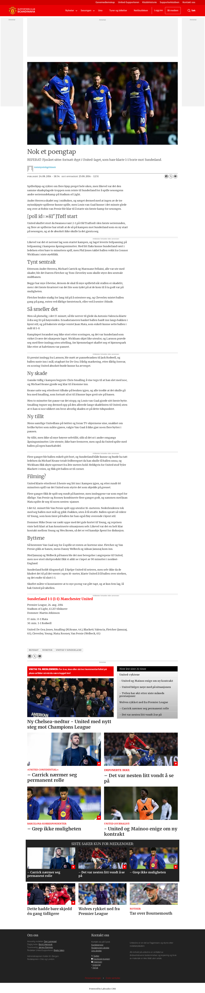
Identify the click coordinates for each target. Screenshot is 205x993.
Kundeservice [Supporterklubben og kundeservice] (97, 945)
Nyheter (69, 10)
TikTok (95, 968)
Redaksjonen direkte (100, 948)
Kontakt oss (189, 2)
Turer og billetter (118, 10)
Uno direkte (96, 951)
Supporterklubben (169, 2)
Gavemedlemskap (105, 2)
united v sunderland (68, 650)
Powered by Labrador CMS (102, 989)
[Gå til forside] (22, 10)
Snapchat (96, 965)
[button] (172, 859)
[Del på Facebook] (166, 176)
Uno (100, 10)
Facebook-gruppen (101, 959)
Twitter (96, 956)
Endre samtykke (113, 978)
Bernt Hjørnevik (45, 944)
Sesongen (86, 10)
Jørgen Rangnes (46, 947)
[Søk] (189, 11)
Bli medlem (172, 10)
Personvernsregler (93, 978)
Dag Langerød (50, 941)
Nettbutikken (141, 10)
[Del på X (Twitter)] (171, 176)
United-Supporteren (128, 2)
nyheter (47, 650)
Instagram (97, 962)
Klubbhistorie (149, 2)
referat (34, 650)
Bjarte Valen (59, 950)
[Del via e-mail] (175, 176)
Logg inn (158, 10)
